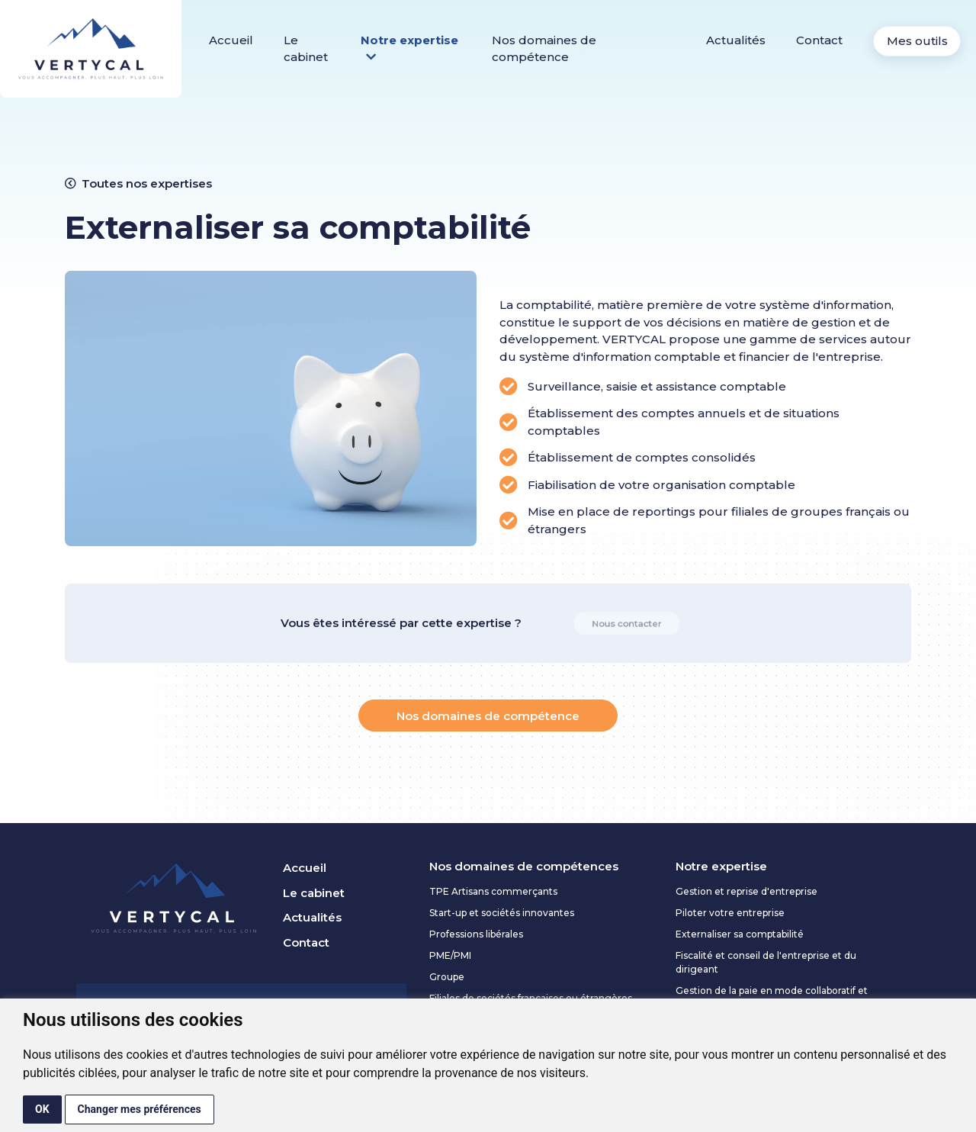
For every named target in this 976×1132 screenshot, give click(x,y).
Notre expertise (409, 48)
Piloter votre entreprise (730, 912)
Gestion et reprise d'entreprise (746, 891)
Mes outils (917, 41)
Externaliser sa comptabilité (740, 934)
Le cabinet (306, 49)
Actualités (736, 40)
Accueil (231, 40)
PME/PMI (450, 955)
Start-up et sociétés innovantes (501, 912)
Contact (819, 40)
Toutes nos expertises (138, 183)
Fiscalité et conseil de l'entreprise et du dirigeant (766, 962)
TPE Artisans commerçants (493, 891)
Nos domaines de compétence (544, 49)
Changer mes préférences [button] (139, 1109)
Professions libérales (476, 934)
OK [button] (42, 1109)
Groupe (446, 976)
